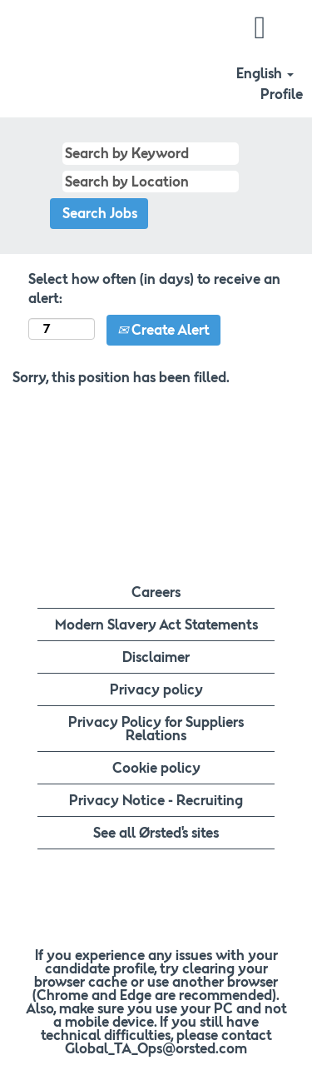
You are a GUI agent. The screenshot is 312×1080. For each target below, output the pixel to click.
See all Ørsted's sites (156, 832)
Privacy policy (156, 689)
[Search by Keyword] (150, 153)
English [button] (265, 73)
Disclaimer (156, 656)
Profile (281, 94)
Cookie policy (156, 767)
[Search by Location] (150, 182)
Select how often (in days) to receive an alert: (154, 288)
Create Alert (163, 329)
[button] (260, 27)
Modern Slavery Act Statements (156, 624)
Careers (156, 592)
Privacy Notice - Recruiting (156, 800)
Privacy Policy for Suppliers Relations (156, 728)
